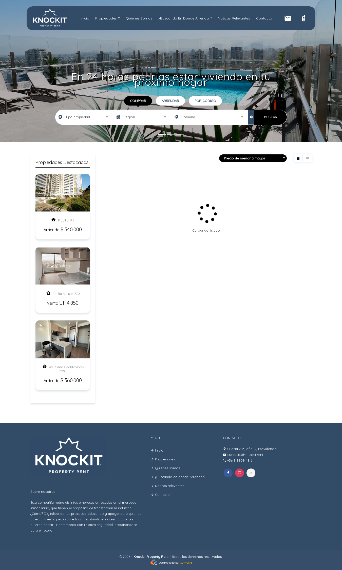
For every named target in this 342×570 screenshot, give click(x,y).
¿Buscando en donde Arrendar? (185, 18)
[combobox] (84, 117)
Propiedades (106, 18)
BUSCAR (270, 117)
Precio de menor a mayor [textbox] (244, 158)
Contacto (264, 18)
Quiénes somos (139, 18)
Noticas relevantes (234, 18)
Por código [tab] (205, 101)
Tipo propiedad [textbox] (78, 117)
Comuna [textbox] (188, 117)
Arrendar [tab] (170, 101)
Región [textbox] (129, 117)
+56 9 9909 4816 (239, 460)
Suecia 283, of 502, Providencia (252, 449)
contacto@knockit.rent (245, 455)
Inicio (85, 18)
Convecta (186, 562)
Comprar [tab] (138, 101)
